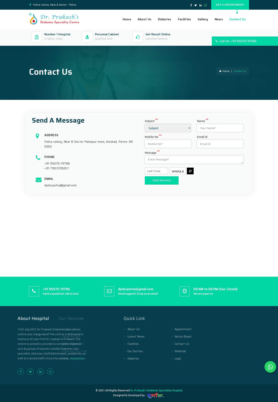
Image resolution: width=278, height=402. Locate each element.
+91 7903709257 (56, 168)
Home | (226, 71)
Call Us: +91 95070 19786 (236, 41)
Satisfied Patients (157, 38)
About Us (144, 19)
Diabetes (164, 19)
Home (127, 19)
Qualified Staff (104, 38)
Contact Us (237, 19)
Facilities (184, 19)
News (219, 19)
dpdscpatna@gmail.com (60, 185)
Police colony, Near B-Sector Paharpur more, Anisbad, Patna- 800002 (88, 144)
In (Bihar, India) (53, 38)
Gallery (203, 19)
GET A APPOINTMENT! (230, 4)
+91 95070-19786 (57, 163)
